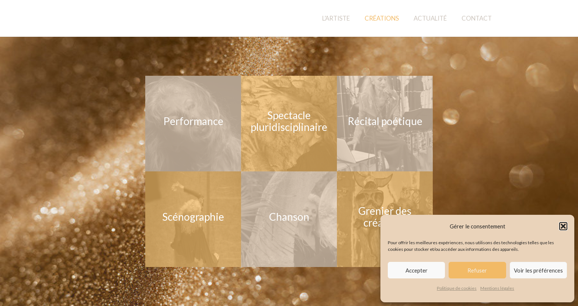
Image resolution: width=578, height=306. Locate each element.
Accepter (416, 270)
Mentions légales (497, 288)
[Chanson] (289, 219)
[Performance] (193, 123)
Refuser (477, 270)
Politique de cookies (457, 288)
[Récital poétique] (385, 123)
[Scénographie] (193, 219)
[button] (563, 226)
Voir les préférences (538, 270)
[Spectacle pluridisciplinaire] (289, 123)
